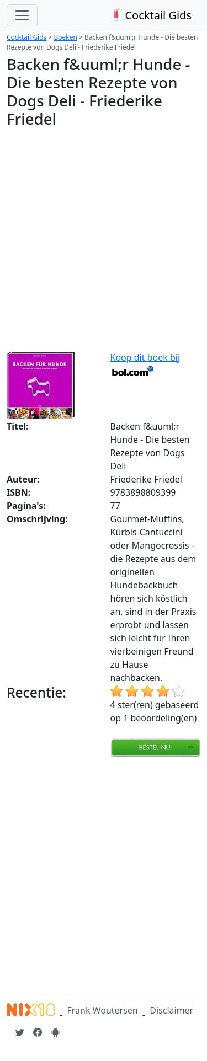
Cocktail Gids (150, 15)
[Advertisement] (103, 241)
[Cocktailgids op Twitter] (19, 1032)
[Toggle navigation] (22, 15)
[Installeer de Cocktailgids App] (55, 1032)
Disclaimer (171, 1010)
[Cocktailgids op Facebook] (37, 1032)
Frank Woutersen (102, 1010)
